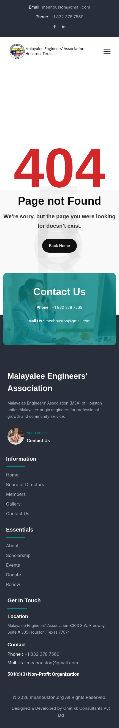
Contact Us (38, 440)
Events (13, 565)
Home (12, 475)
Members (16, 494)
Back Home (59, 245)
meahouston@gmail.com (66, 7)
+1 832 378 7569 (67, 16)
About (12, 545)
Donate (13, 574)
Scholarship (18, 555)
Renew (13, 584)
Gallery (13, 504)
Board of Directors (25, 484)
